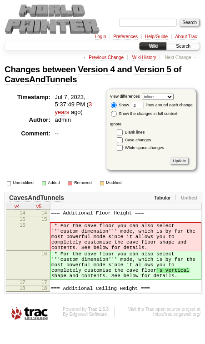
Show (120, 105)
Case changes (138, 140)
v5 (39, 207)
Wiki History (144, 57)
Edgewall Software (88, 331)
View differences (125, 96)
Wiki (153, 46)
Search (183, 46)
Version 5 (152, 69)
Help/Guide (156, 36)
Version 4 (96, 69)
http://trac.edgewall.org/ (176, 331)
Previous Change (106, 57)
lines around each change (162, 105)
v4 (17, 207)
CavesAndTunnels (41, 79)
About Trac (186, 36)
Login (100, 36)
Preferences (125, 36)
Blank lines (135, 132)
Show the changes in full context (144, 113)
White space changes (144, 147)
